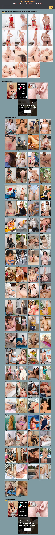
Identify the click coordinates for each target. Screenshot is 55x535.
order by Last (38, 3)
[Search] (27, 7)
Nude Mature (27, 1)
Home (14, 3)
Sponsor (21, 3)
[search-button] (51, 7)
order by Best (29, 3)
